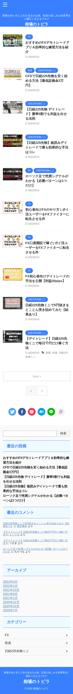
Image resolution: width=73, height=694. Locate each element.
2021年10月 (11, 590)
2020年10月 (11, 606)
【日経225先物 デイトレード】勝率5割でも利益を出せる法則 (46, 113)
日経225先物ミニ (17, 651)
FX (7, 635)
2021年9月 (10, 594)
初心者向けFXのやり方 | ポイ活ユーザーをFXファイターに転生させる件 (47, 214)
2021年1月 (10, 598)
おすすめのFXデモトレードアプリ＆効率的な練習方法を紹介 (47, 47)
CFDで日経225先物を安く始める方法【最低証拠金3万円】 (46, 80)
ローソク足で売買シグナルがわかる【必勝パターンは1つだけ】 (46, 180)
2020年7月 (10, 610)
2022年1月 (10, 585)
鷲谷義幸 (22, 526)
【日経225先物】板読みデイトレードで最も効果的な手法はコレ (46, 147)
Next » (37, 376)
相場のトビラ (36, 24)
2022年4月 (10, 581)
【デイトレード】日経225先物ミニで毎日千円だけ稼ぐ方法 (46, 343)
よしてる (14, 534)
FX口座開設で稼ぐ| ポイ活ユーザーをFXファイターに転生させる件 (47, 247)
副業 (48, 352)
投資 (54, 352)
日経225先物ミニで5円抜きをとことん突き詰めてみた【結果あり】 (47, 309)
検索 (63, 433)
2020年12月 (11, 602)
